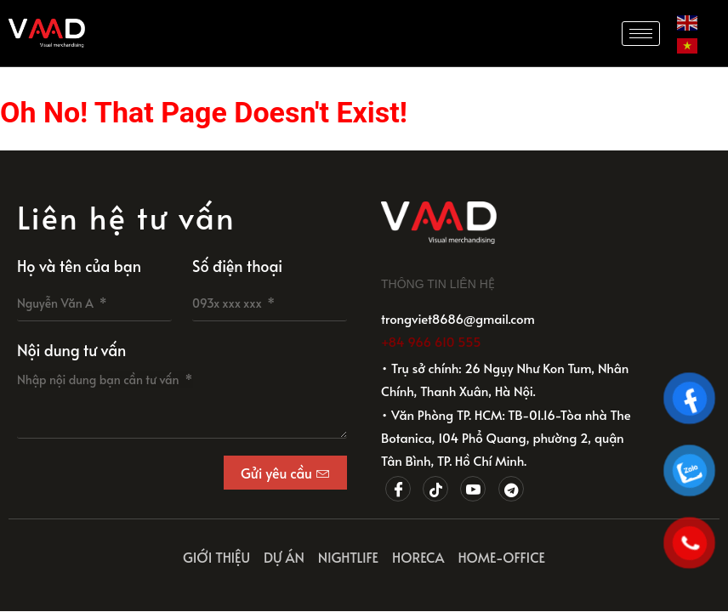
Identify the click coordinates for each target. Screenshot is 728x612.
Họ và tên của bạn (79, 265)
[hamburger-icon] (641, 33)
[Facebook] (398, 489)
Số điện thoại (237, 265)
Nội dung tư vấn (71, 349)
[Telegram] (511, 489)
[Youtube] (473, 489)
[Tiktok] (435, 489)
